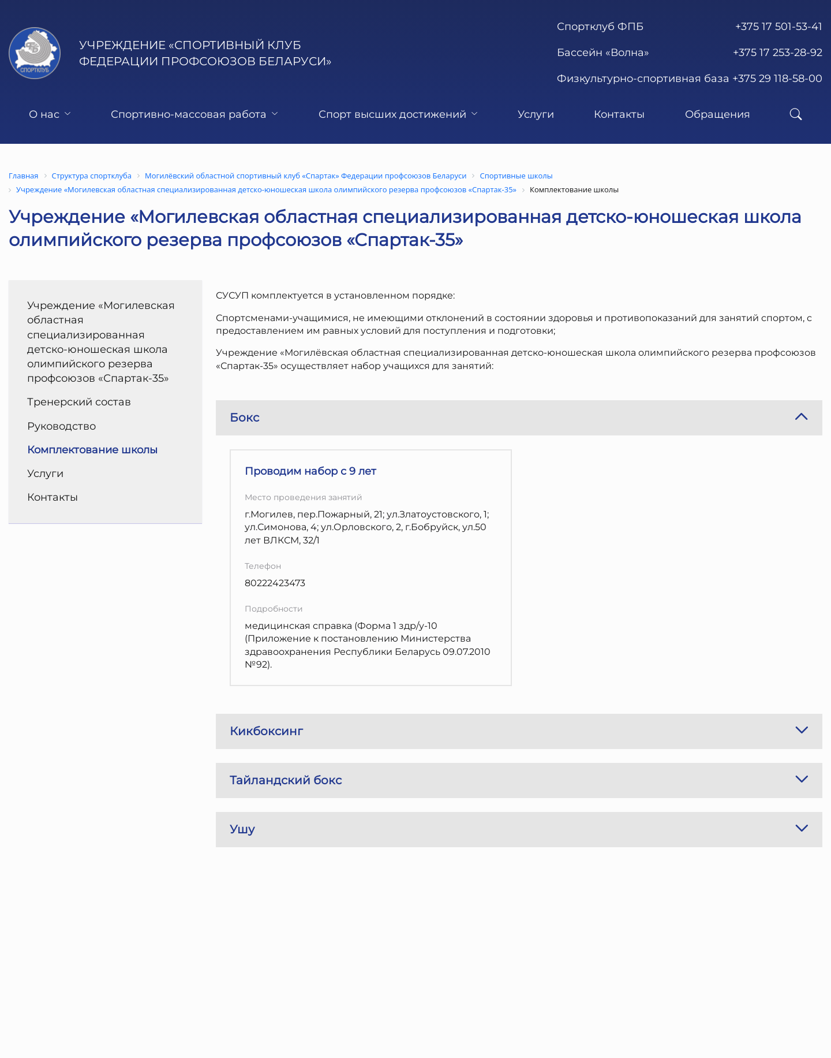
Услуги (536, 114)
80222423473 (275, 583)
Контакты (619, 114)
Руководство (61, 426)
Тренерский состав (79, 402)
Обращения (717, 114)
